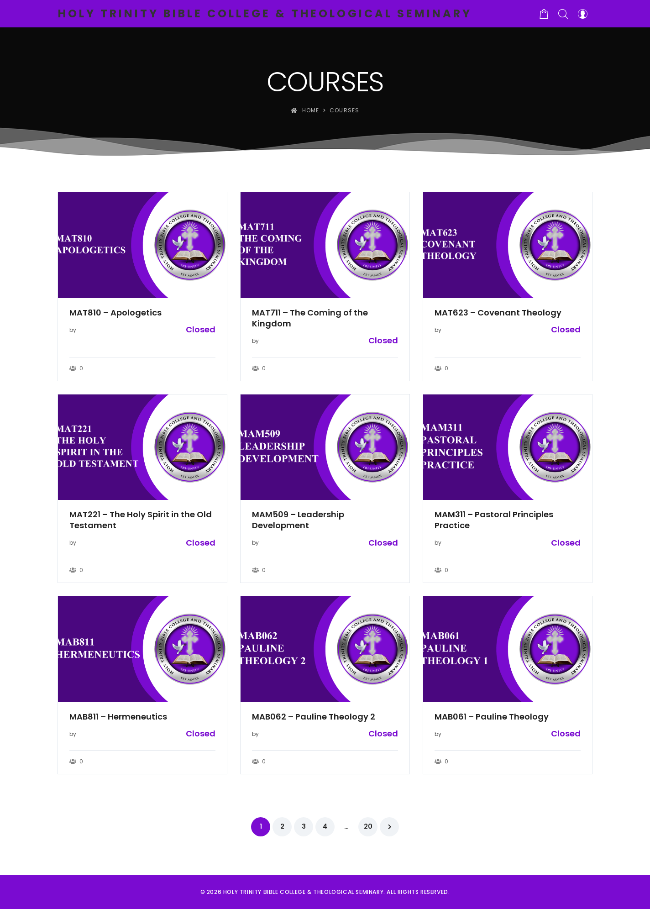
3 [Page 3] (304, 826)
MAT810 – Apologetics (115, 312)
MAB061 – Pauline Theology (492, 716)
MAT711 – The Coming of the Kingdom (310, 318)
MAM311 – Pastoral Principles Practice (494, 520)
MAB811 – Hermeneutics (118, 716)
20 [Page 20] (368, 826)
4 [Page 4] (325, 826)
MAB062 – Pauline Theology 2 (313, 716)
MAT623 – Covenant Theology (498, 312)
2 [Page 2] (282, 826)
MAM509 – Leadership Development (298, 520)
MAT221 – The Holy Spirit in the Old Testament (140, 520)
